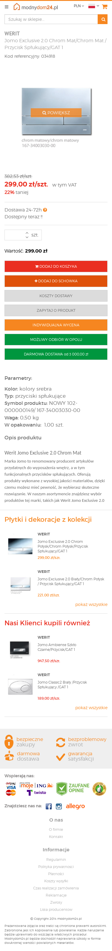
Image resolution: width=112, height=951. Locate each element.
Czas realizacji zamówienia (56, 888)
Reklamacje (56, 895)
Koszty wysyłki (56, 881)
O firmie (56, 829)
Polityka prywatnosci (56, 866)
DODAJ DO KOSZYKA (56, 266)
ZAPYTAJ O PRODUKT (56, 310)
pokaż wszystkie (91, 604)
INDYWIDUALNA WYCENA (56, 325)
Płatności (56, 874)
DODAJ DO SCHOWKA (56, 281)
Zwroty (56, 902)
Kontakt (56, 836)
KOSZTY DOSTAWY (56, 296)
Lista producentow (56, 909)
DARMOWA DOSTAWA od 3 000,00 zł (56, 354)
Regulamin (56, 859)
